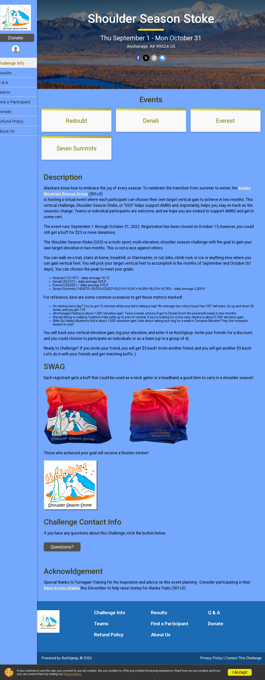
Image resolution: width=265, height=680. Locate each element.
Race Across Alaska (67, 601)
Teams (10, 92)
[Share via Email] (157, 58)
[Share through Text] (165, 58)
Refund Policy (16, 121)
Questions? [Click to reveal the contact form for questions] (68, 560)
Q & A (9, 82)
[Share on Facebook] (141, 58)
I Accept (239, 672)
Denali (154, 128)
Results (11, 73)
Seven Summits (81, 156)
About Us (12, 131)
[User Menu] (21, 49)
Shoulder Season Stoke (154, 18)
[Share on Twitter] (149, 58)
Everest (226, 128)
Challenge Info (17, 63)
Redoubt (81, 128)
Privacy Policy (72, 674)
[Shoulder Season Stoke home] (21, 17)
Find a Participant (20, 102)
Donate (21, 38)
